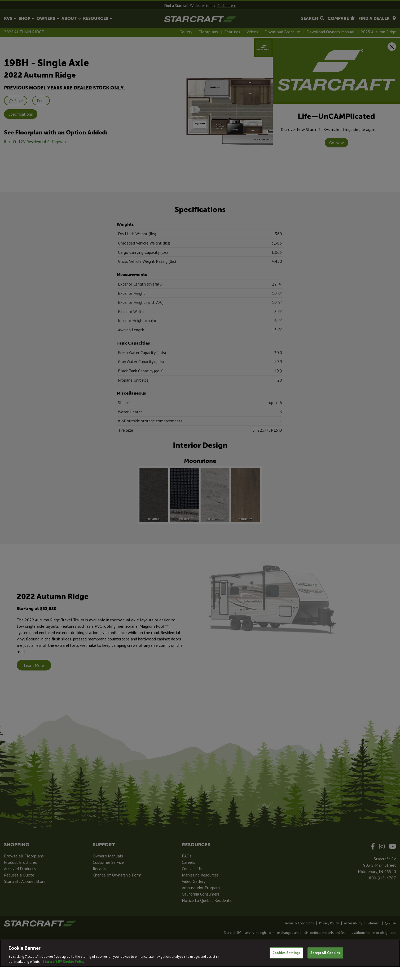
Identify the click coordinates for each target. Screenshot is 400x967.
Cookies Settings (286, 953)
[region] (200, 953)
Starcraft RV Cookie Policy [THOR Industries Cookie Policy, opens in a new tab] (63, 961)
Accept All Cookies (325, 953)
